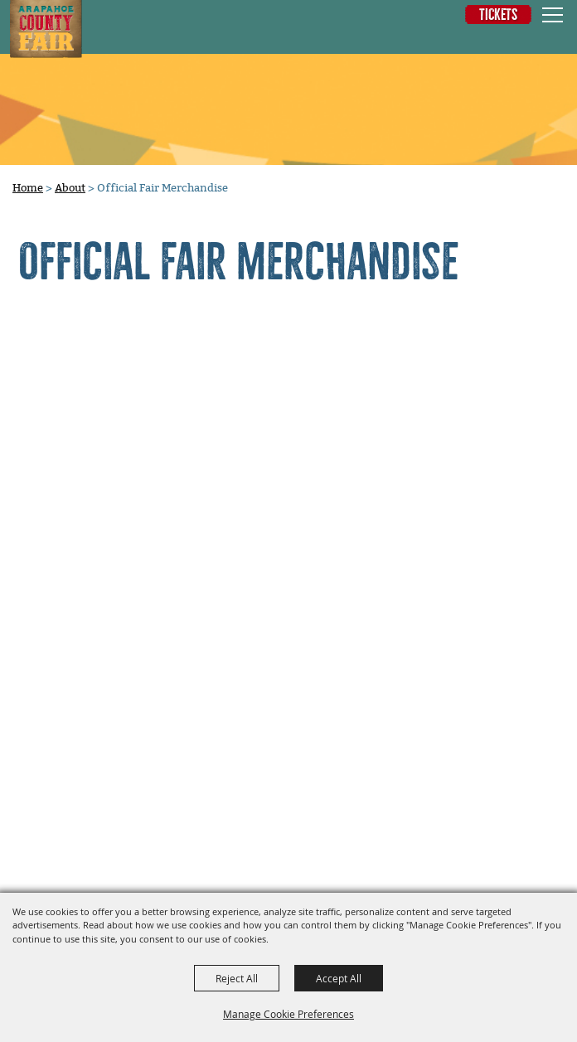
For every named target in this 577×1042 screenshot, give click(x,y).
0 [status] (554, 38)
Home (27, 188)
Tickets (498, 14)
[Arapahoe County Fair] (45, 29)
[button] (499, 39)
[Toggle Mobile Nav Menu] (552, 14)
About (70, 188)
